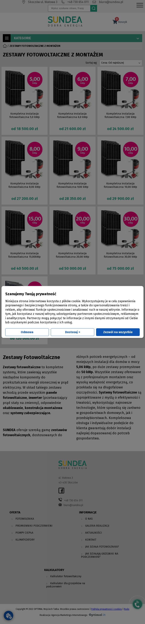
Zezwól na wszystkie (118, 332)
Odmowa (27, 332)
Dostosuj (72, 332)
